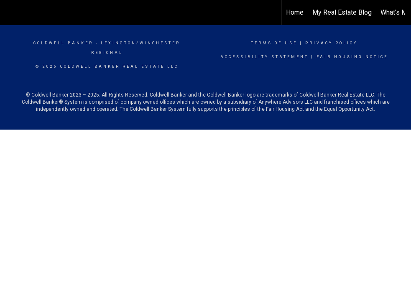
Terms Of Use (274, 43)
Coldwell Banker (63, 43)
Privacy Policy (331, 43)
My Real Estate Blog (342, 12)
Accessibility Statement (264, 57)
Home (295, 12)
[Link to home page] (10, 12)
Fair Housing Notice (352, 57)
